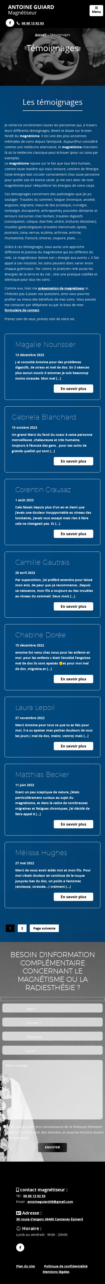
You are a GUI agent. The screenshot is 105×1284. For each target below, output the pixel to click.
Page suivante (44, 928)
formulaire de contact (22, 310)
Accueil (40, 34)
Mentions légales (56, 1271)
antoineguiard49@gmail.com (50, 1201)
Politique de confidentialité (65, 1266)
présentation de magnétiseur (61, 288)
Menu (96, 10)
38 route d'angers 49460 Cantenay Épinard (49, 1219)
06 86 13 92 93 (33, 23)
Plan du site (25, 1266)
